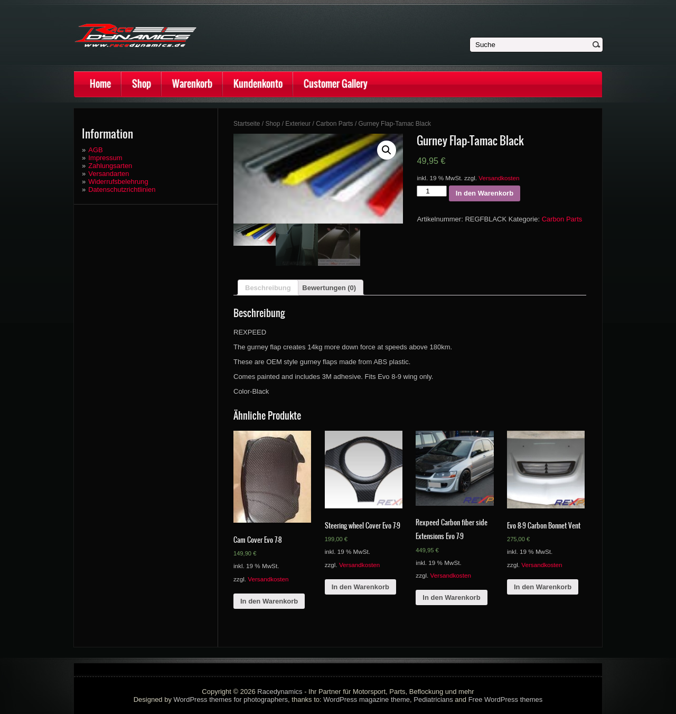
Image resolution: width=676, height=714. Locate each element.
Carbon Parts (334, 123)
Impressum (105, 158)
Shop (141, 84)
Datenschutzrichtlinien (121, 189)
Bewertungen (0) (329, 288)
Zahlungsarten (110, 166)
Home (100, 84)
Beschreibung (268, 288)
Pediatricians (433, 699)
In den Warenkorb (484, 193)
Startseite (246, 123)
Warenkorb (192, 84)
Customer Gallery (336, 84)
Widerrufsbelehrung (118, 182)
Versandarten (108, 174)
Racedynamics (279, 692)
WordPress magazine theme (366, 699)
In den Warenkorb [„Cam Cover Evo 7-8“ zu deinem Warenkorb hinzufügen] (269, 601)
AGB (95, 150)
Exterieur (298, 123)
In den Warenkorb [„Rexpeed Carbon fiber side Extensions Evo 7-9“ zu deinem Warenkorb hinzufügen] (451, 597)
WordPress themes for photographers (231, 699)
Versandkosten (498, 177)
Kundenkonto (258, 84)
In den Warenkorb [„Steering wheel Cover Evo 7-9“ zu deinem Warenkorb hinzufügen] (360, 587)
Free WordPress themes (505, 699)
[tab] (268, 287)
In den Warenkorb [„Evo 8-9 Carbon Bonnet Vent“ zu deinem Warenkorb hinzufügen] (542, 587)
